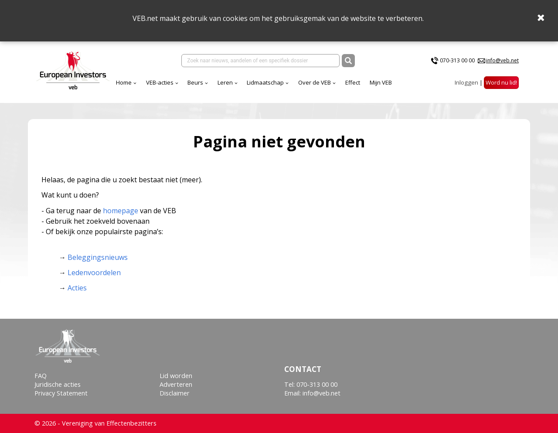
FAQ (40, 376)
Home (124, 82)
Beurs (195, 82)
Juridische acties (57, 384)
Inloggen (466, 82)
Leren (225, 82)
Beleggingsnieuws (98, 257)
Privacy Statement (61, 393)
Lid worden (176, 376)
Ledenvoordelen (94, 272)
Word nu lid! (501, 82)
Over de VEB (314, 82)
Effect (352, 82)
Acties (77, 288)
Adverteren (176, 384)
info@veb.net (502, 60)
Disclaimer (175, 393)
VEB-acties (160, 82)
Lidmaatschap (265, 82)
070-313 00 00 (457, 60)
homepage (120, 210)
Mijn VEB (381, 82)
